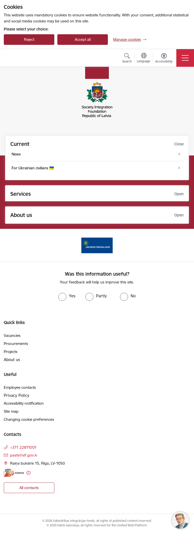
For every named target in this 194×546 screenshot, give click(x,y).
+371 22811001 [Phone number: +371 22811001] (23, 447)
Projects (10, 351)
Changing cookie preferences (29, 419)
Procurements (16, 343)
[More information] (28, 473)
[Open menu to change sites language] (143, 58)
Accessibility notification (24, 403)
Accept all (83, 39)
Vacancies (12, 335)
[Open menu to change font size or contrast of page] (164, 59)
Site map (11, 411)
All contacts (29, 487)
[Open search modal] (127, 59)
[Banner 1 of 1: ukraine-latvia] (97, 245)
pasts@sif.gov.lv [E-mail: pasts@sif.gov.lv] (23, 455)
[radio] (66, 296)
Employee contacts (20, 387)
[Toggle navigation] (185, 58)
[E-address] (14, 473)
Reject (29, 39)
